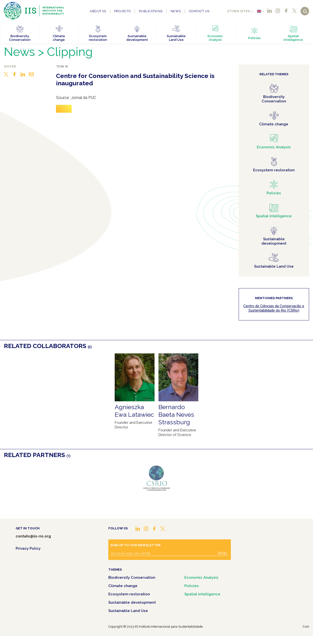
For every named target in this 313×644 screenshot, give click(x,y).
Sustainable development (132, 602)
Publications (151, 11)
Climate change (122, 586)
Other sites (238, 11)
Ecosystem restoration (129, 594)
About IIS (98, 11)
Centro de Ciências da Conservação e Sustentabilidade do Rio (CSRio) (273, 308)
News (176, 11)
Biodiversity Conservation (131, 577)
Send (222, 553)
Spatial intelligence (202, 594)
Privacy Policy (28, 548)
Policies (191, 586)
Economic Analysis (201, 577)
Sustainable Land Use (128, 611)
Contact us (199, 11)
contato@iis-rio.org (33, 536)
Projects (122, 11)
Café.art (306, 626)
